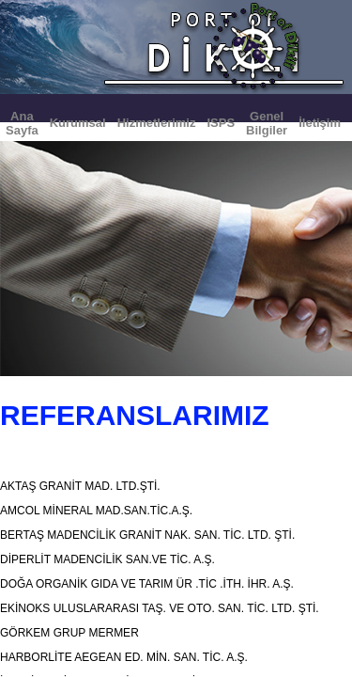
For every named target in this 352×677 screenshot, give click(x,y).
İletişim (319, 123)
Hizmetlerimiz (156, 123)
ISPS (221, 123)
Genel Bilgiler (266, 123)
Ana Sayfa (22, 123)
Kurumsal (78, 123)
